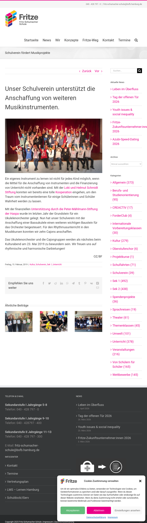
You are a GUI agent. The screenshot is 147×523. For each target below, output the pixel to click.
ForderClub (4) (122, 215)
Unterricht (57, 264)
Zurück (86, 71)
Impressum (113, 517)
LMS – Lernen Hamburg (23, 489)
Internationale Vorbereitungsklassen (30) (126, 228)
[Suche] (139, 70)
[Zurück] (7, 321)
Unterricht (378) (123, 341)
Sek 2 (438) (120, 289)
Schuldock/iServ (18, 497)
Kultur (32, 264)
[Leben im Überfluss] (19, 321)
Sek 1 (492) (120, 281)
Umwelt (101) (121, 333)
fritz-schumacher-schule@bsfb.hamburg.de (122, 4)
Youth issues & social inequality (99, 427)
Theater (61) (120, 317)
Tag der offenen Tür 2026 (95, 416)
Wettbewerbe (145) (125, 374)
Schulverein (41, 264)
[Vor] (99, 321)
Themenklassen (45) (126, 325)
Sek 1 (49, 264)
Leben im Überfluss (125, 89)
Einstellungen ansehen (127, 510)
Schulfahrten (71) (124, 265)
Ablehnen (99, 510)
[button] (140, 481)
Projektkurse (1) (123, 256)
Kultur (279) (120, 240)
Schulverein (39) (123, 273)
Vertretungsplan (17, 481)
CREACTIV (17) (122, 207)
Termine (12, 473)
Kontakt (12, 465)
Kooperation (63, 192)
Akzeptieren (72, 510)
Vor (97, 71)
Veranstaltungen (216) (123, 352)
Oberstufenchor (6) (125, 248)
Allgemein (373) (123, 182)
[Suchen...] (123, 70)
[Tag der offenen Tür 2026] (53, 321)
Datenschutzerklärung (96, 517)
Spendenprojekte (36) (123, 299)
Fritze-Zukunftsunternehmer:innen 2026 (104, 438)
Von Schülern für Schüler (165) (123, 364)
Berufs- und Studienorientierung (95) (125, 195)
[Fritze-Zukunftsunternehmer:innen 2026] (88, 321)
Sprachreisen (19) (124, 309)
